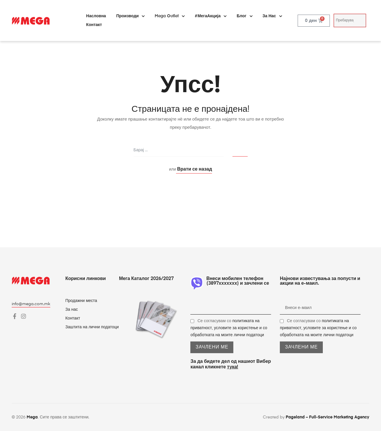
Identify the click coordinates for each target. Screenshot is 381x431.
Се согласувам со (228, 328)
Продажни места (81, 301)
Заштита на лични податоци (92, 327)
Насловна (96, 16)
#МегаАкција (210, 16)
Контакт (94, 25)
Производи (130, 16)
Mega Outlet (170, 16)
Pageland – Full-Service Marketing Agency (327, 417)
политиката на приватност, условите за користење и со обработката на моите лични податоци (228, 328)
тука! (232, 367)
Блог (244, 16)
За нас (272, 16)
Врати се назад (194, 169)
